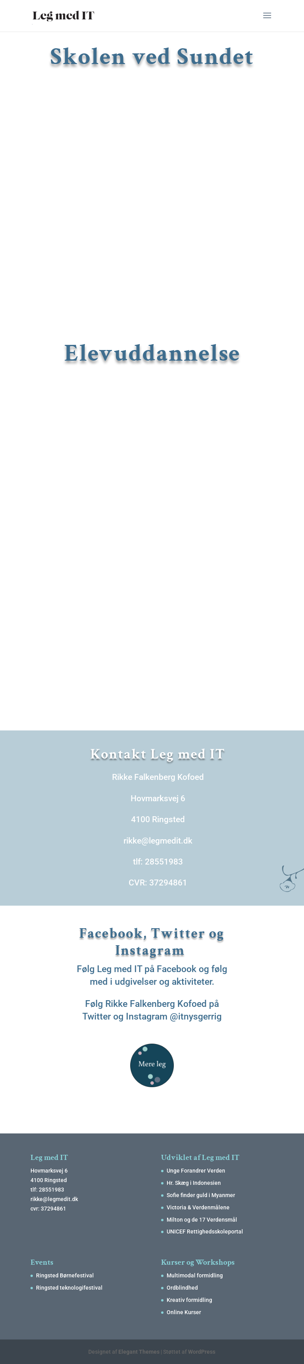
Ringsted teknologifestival (69, 1288)
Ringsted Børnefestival (65, 1275)
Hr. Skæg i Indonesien (194, 1183)
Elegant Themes (139, 1352)
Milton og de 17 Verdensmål (202, 1219)
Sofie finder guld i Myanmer (201, 1195)
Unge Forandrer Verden (196, 1170)
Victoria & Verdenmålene (198, 1207)
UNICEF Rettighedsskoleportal (205, 1231)
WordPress (201, 1352)
